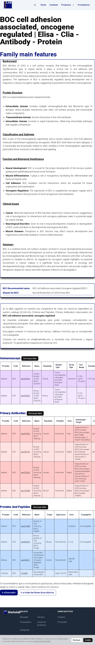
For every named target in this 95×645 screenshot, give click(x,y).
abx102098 (25, 491)
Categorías (24, 630)
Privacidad (62, 622)
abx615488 (25, 526)
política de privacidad (42, 641)
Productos (67, 5)
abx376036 (25, 472)
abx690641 (25, 560)
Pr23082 (24, 573)
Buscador (24, 617)
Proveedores (84, 5)
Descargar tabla (29, 358)
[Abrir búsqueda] (35, 5)
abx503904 (25, 379)
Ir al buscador (9, 592)
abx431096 (25, 434)
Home (43, 5)
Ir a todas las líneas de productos (37, 592)
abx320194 (25, 452)
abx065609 (25, 542)
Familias (41, 617)
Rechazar (77, 640)
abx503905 (25, 396)
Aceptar (88, 640)
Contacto (53, 5)
